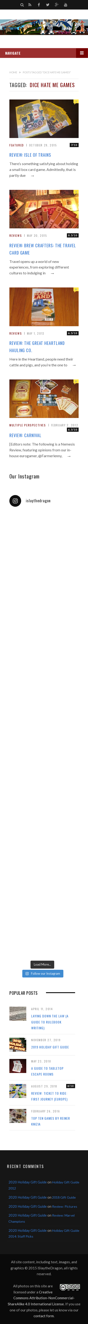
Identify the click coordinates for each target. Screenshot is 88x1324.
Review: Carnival (25, 435)
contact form (44, 1316)
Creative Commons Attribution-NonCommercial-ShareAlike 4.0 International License (41, 1298)
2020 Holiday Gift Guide (27, 1182)
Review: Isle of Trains (30, 155)
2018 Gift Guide (64, 1197)
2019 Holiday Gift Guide (50, 1046)
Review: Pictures (64, 1206)
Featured (16, 145)
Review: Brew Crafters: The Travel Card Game (42, 249)
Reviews (15, 235)
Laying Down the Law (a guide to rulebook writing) (50, 1021)
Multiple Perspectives (27, 425)
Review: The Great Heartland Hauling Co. (37, 346)
